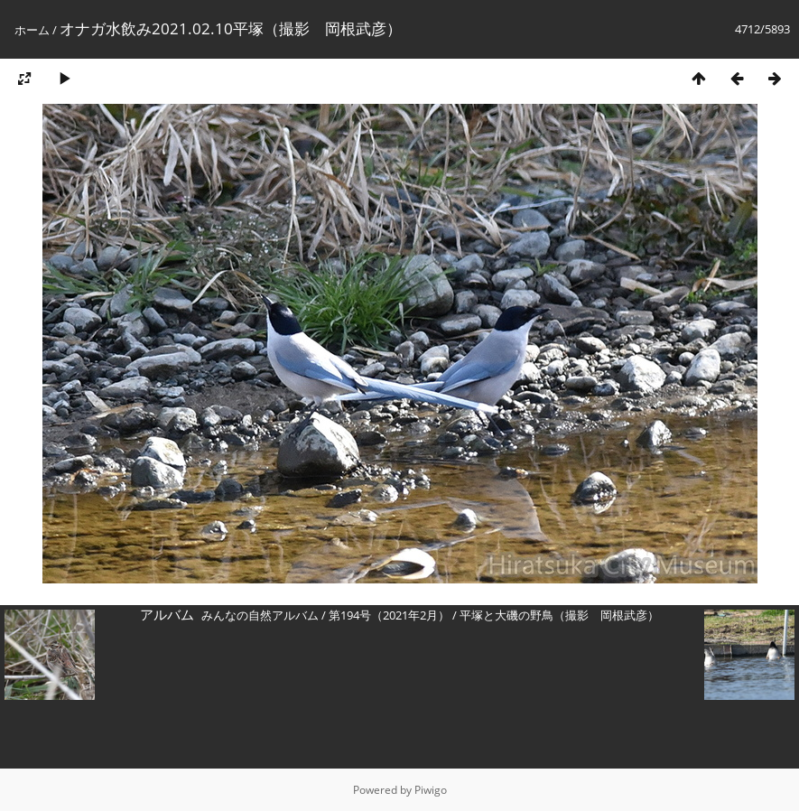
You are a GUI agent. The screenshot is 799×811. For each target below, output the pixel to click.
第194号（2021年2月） (389, 615)
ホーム (32, 30)
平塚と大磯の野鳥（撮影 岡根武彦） (559, 615)
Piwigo (430, 789)
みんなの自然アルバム (260, 615)
